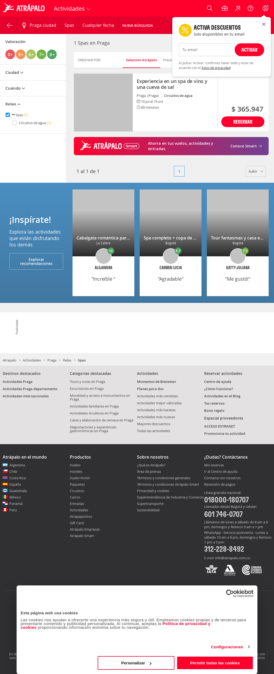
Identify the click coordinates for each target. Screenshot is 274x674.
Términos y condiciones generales (163, 477)
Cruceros (77, 490)
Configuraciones (227, 647)
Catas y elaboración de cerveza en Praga (101, 420)
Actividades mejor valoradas (159, 403)
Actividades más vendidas (157, 396)
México (15, 497)
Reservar (242, 121)
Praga (51, 360)
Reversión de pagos (219, 484)
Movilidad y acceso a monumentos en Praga (100, 397)
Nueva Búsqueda (137, 25)
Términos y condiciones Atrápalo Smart (168, 484)
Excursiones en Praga (87, 388)
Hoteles (76, 471)
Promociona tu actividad (224, 433)
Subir (256, 171)
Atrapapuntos (81, 516)
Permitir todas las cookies (215, 663)
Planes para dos (150, 388)
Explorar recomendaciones (36, 261)
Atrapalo (9, 360)
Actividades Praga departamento (30, 388)
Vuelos (75, 465)
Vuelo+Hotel (80, 477)
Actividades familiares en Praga (94, 406)
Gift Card (77, 522)
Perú (13, 510)
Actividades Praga (18, 381)
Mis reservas (214, 465)
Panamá (15, 503)
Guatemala (18, 490)
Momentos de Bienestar (156, 381)
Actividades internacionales (26, 396)
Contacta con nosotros (222, 478)
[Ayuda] (250, 8)
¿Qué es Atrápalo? (151, 465)
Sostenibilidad (148, 510)
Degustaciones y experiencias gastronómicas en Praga (93, 429)
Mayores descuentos (153, 423)
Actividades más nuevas (156, 416)
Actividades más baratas (156, 410)
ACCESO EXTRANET (219, 426)
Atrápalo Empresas (85, 529)
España (15, 484)
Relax (67, 360)
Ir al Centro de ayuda (220, 472)
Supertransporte (150, 503)
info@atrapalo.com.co (232, 557)
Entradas (77, 503)
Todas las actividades (153, 430)
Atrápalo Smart (82, 535)
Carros (75, 497)
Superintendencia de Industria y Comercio (170, 497)
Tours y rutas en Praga (87, 381)
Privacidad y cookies (153, 490)
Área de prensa (149, 471)
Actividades (32, 360)
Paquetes (77, 484)
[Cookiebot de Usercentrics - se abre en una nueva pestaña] (230, 593)
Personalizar (136, 663)
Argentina (17, 465)
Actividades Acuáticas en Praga (94, 413)
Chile (13, 471)
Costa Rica (17, 477)
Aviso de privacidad (215, 68)
